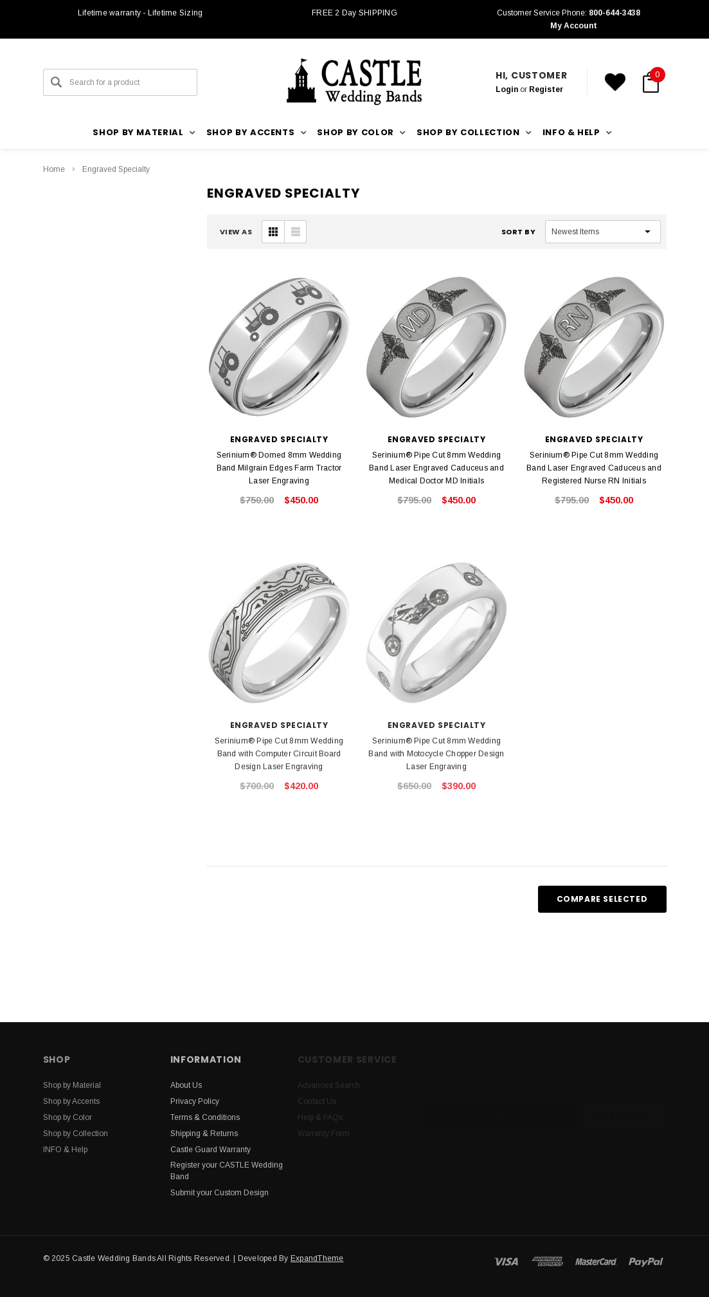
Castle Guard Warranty (210, 1149)
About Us (186, 1085)
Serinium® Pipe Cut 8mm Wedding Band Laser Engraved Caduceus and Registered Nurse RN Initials (593, 468)
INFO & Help (65, 1149)
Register (546, 89)
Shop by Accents (71, 1101)
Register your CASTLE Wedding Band (226, 1171)
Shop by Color (67, 1117)
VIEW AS (236, 232)
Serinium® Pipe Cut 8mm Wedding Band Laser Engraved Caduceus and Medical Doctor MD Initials (436, 468)
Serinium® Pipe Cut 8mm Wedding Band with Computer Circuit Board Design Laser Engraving (279, 753)
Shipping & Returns (204, 1133)
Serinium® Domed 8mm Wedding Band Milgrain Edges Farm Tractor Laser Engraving (279, 468)
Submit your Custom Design (219, 1192)
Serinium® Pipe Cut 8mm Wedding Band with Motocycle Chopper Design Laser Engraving (436, 753)
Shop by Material (72, 1085)
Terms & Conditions (205, 1117)
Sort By (518, 232)
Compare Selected (602, 898)
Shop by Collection (75, 1133)
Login (507, 89)
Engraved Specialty (116, 169)
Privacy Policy (194, 1101)
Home (54, 169)
